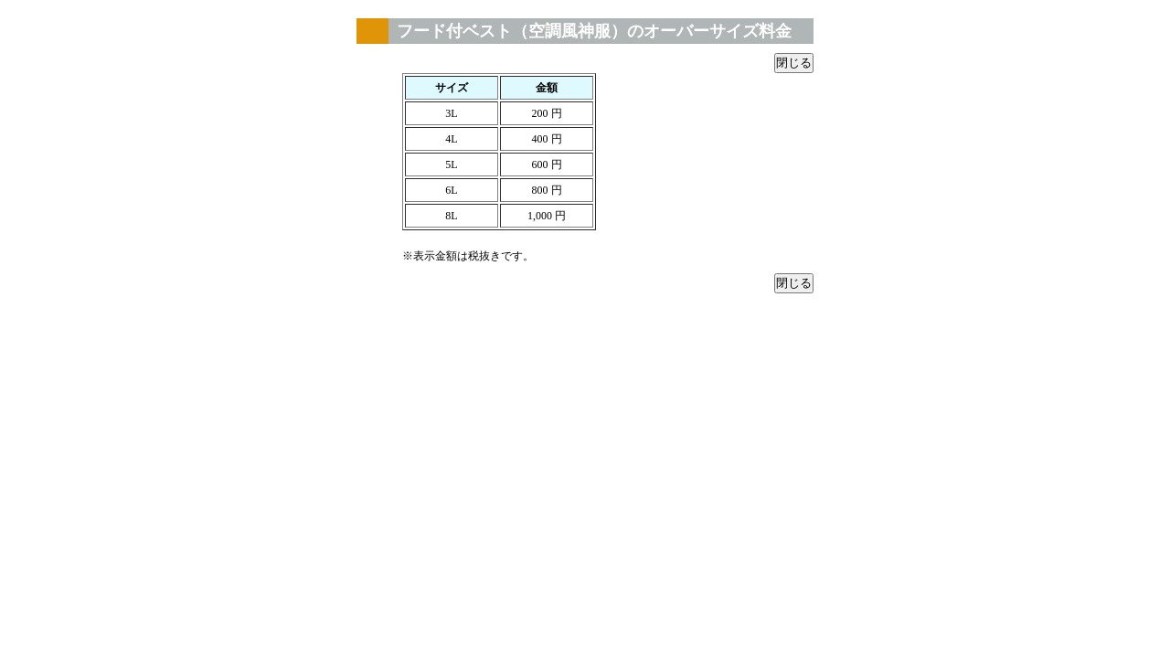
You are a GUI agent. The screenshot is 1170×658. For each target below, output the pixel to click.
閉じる (794, 62)
